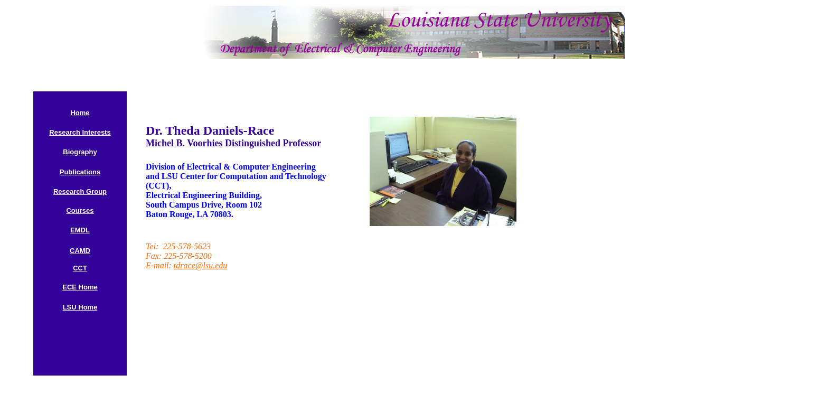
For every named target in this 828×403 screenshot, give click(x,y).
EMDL (80, 230)
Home (79, 113)
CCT (80, 268)
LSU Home (80, 307)
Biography (80, 152)
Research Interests (79, 132)
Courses (79, 210)
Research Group (80, 191)
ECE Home (79, 287)
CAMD (80, 251)
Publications (80, 172)
